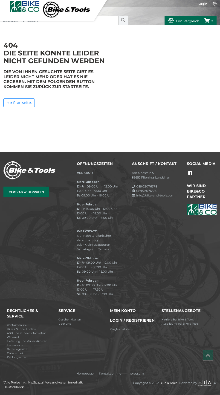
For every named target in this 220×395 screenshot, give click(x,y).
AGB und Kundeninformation (26, 333)
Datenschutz (16, 353)
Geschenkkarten (69, 319)
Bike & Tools (168, 383)
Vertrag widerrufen (26, 192)
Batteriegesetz (17, 349)
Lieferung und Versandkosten (27, 341)
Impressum (15, 345)
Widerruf (13, 337)
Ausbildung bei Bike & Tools (180, 323)
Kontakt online (17, 325)
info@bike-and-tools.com (153, 195)
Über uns (64, 323)
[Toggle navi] (5, 5)
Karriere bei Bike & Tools (178, 319)
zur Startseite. (19, 103)
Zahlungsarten (17, 357)
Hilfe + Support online (21, 329)
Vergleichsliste (120, 329)
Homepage (85, 373)
